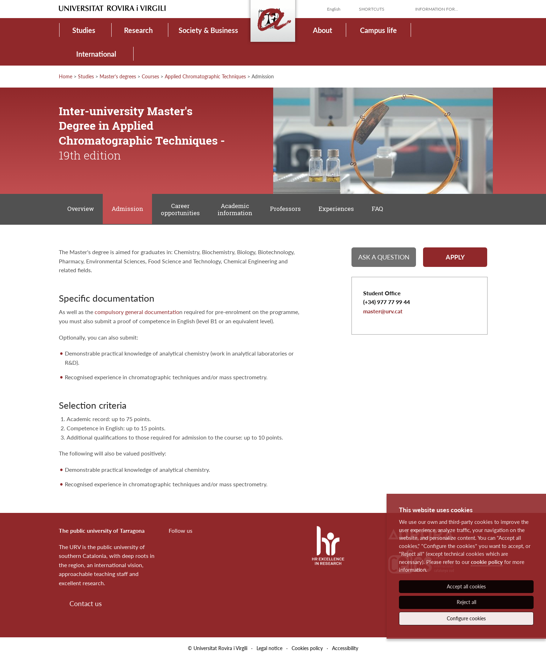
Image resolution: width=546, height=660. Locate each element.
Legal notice (269, 649)
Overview (81, 209)
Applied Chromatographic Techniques (205, 76)
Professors (287, 209)
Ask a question (384, 258)
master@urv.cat (383, 312)
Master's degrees (118, 76)
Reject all (466, 602)
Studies (83, 30)
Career (181, 209)
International (96, 54)
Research (138, 30)
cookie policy (487, 562)
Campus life (378, 30)
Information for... (436, 9)
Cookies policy (307, 649)
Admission (128, 209)
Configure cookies (466, 618)
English (333, 9)
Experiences (338, 209)
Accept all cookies (466, 586)
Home (65, 76)
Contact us (85, 604)
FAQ (379, 209)
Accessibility (345, 649)
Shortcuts (371, 9)
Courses (150, 76)
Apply (455, 258)
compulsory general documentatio (137, 312)
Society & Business (208, 30)
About (322, 30)
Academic (236, 209)
